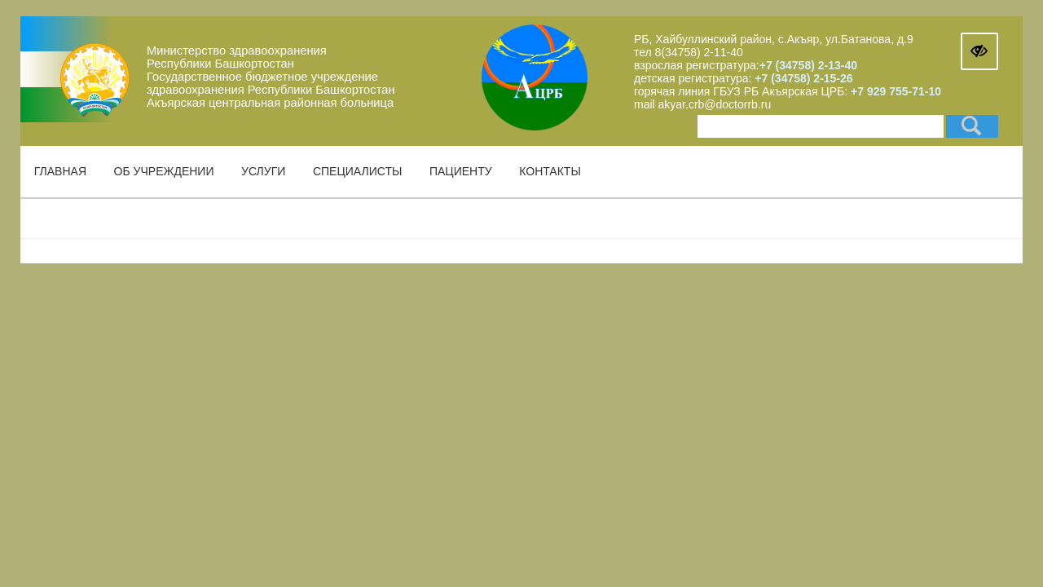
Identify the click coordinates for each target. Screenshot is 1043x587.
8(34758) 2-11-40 (699, 52)
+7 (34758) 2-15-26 (801, 78)
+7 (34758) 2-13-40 (808, 65)
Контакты (550, 171)
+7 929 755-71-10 (896, 91)
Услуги (263, 171)
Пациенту (460, 171)
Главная (60, 171)
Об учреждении (164, 171)
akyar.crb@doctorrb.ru (715, 104)
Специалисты (357, 171)
